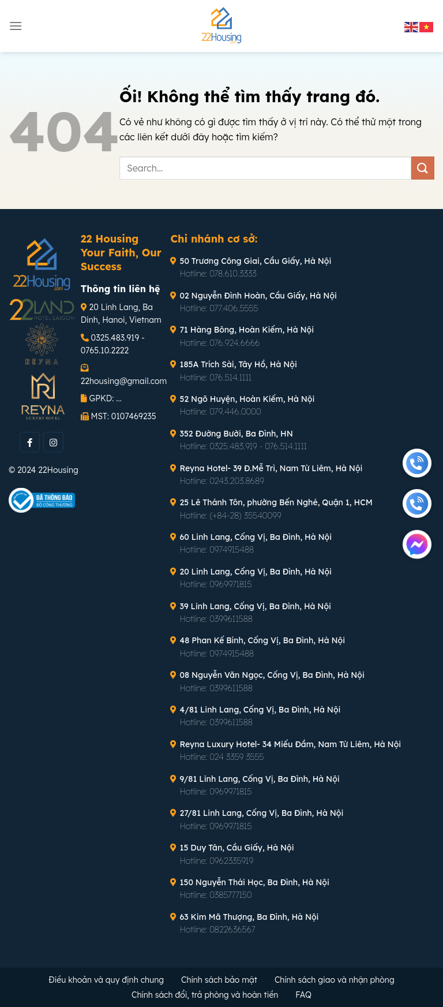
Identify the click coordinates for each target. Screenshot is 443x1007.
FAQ (303, 995)
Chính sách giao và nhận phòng (335, 980)
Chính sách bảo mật (219, 980)
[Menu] (15, 26)
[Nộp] (422, 167)
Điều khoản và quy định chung (106, 980)
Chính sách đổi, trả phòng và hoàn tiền (205, 995)
